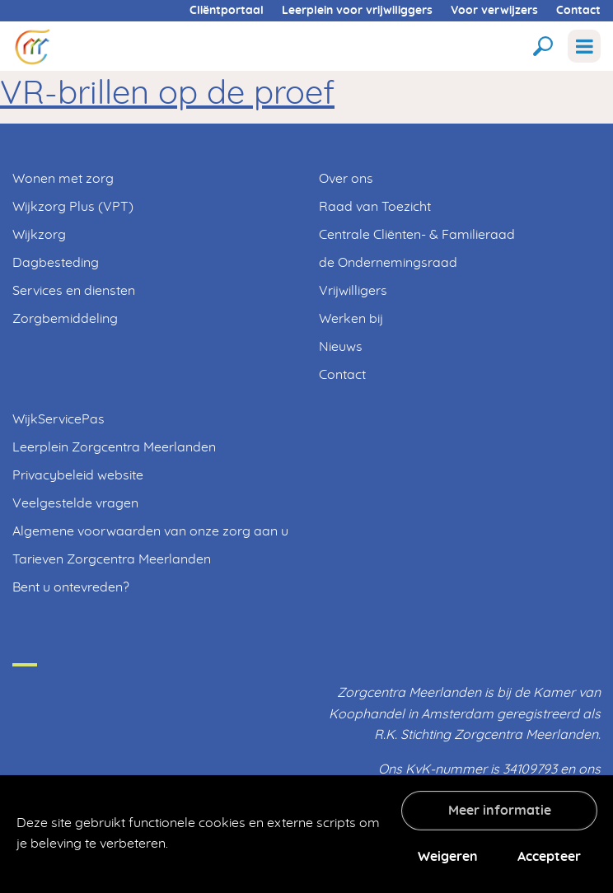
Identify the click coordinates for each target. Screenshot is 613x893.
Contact (578, 10)
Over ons (346, 178)
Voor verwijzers (494, 10)
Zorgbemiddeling (65, 318)
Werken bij (351, 318)
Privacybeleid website (77, 475)
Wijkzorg (39, 234)
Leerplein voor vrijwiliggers (357, 10)
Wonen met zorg (63, 178)
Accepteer (549, 856)
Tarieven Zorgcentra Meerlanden (111, 559)
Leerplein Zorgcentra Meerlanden (114, 447)
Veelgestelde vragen (75, 503)
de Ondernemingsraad (388, 262)
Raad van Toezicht (375, 206)
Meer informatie (499, 810)
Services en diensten (73, 290)
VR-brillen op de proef (167, 93)
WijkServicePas (58, 419)
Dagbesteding (55, 262)
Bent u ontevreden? (70, 587)
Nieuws (341, 346)
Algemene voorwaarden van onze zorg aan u (150, 531)
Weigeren (448, 856)
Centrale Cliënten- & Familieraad (417, 234)
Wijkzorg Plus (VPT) (72, 206)
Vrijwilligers (353, 290)
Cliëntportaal (227, 10)
